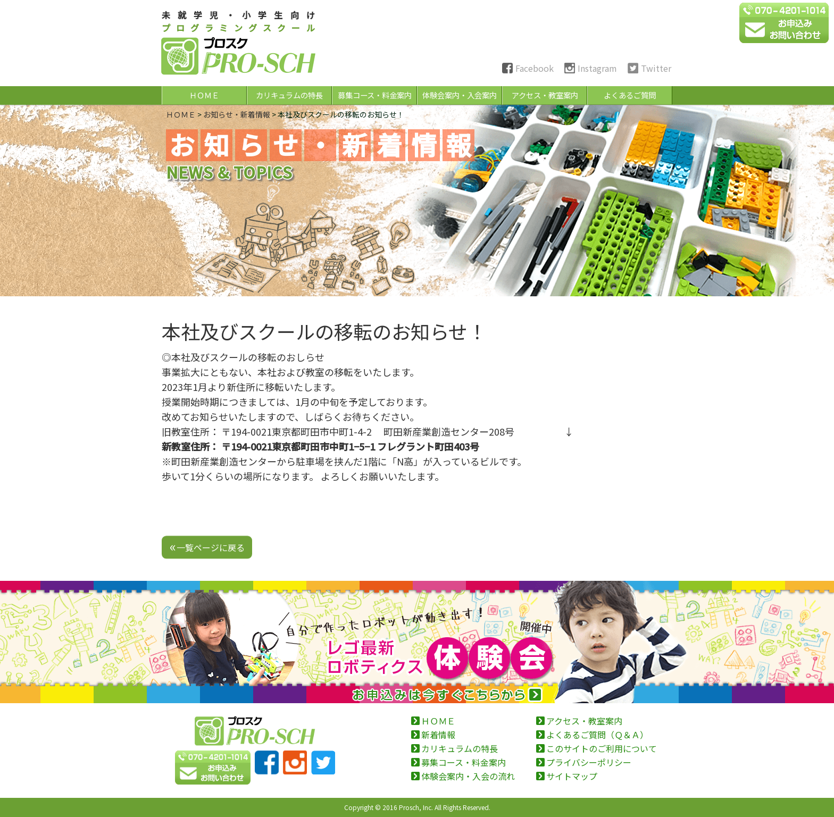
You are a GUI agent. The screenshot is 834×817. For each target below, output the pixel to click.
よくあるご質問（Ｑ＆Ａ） (597, 734)
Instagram (597, 68)
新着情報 (438, 734)
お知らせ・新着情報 (236, 114)
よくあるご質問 (630, 95)
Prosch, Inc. (416, 807)
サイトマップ (571, 776)
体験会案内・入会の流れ (468, 776)
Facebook (534, 68)
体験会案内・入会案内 (459, 95)
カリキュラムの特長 (289, 95)
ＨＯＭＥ (204, 95)
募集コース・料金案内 (375, 95)
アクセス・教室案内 (545, 95)
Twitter (656, 68)
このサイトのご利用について (601, 748)
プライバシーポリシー (588, 762)
